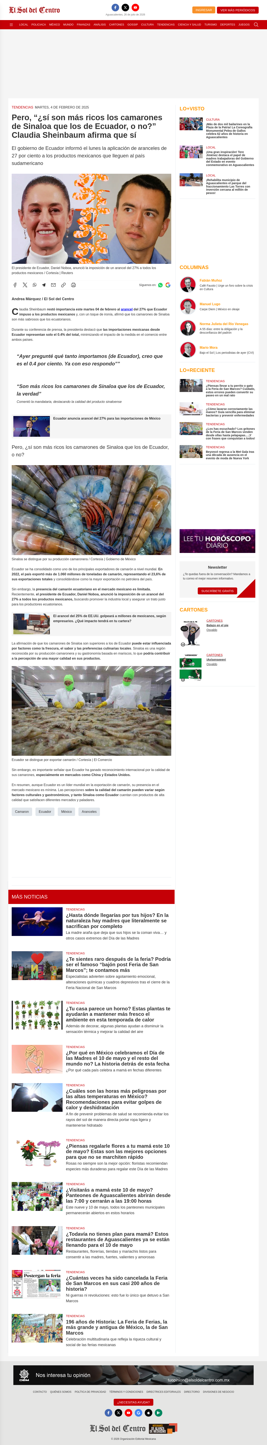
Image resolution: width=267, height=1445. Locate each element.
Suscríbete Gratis (217, 591)
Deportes (227, 24)
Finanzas (83, 24)
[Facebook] (115, 7)
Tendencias (166, 24)
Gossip (132, 24)
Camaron (22, 811)
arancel (127, 309)
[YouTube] (135, 7)
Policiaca (38, 24)
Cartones (116, 24)
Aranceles (89, 811)
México (54, 24)
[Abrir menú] (11, 25)
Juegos (243, 24)
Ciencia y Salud (189, 24)
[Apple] (148, 1413)
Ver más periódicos (237, 10)
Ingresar (204, 10)
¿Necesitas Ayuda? (133, 1402)
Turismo (210, 24)
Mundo (68, 24)
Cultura (147, 24)
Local (23, 24)
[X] (125, 7)
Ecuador (45, 811)
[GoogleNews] (138, 1413)
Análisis (100, 24)
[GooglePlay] (158, 1413)
